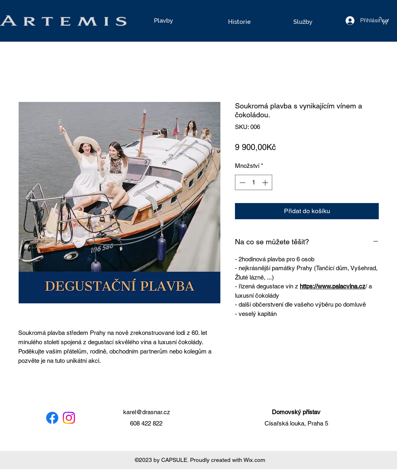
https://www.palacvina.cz (332, 286)
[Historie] (239, 22)
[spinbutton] (253, 182)
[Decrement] (241, 182)
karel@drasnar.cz (146, 412)
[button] (384, 20)
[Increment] (265, 182)
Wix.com (254, 460)
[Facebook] (52, 418)
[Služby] (302, 22)
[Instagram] (69, 418)
